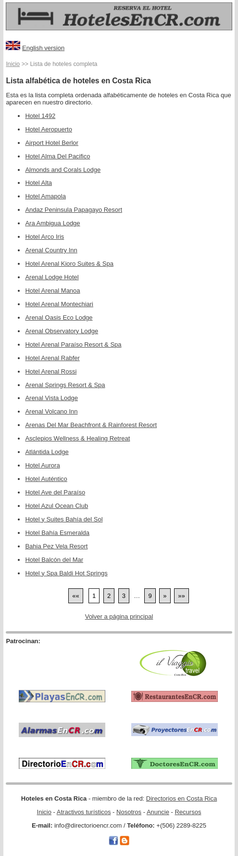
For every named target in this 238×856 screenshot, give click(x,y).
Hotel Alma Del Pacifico (57, 156)
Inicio (13, 64)
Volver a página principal (119, 616)
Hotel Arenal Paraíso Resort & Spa (73, 344)
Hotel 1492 (40, 115)
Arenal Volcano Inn (51, 411)
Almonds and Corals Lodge (62, 169)
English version (43, 48)
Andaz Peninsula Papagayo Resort (73, 209)
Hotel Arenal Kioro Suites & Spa (69, 263)
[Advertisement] (62, 659)
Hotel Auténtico (46, 478)
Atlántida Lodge (46, 451)
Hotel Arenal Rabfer (52, 358)
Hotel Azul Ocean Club (56, 505)
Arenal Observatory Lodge (61, 331)
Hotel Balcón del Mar (54, 559)
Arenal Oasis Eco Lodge (58, 317)
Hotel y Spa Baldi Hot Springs (66, 573)
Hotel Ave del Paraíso (55, 492)
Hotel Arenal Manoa (52, 290)
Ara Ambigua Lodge (52, 223)
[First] (75, 595)
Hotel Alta (38, 182)
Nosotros (128, 812)
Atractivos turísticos (84, 812)
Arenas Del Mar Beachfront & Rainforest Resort (91, 424)
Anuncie (158, 812)
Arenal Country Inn (51, 250)
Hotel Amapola (45, 196)
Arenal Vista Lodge (51, 398)
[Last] (181, 595)
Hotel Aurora (42, 465)
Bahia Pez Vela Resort (56, 546)
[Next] (164, 595)
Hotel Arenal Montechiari (59, 304)
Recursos (188, 812)
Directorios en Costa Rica (181, 798)
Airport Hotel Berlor (51, 142)
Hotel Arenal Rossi (50, 371)
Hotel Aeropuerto (48, 129)
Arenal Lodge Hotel (51, 277)
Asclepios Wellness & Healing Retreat (77, 438)
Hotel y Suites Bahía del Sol (63, 519)
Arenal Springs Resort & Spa (65, 385)
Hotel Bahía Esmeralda (57, 532)
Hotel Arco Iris (44, 236)
